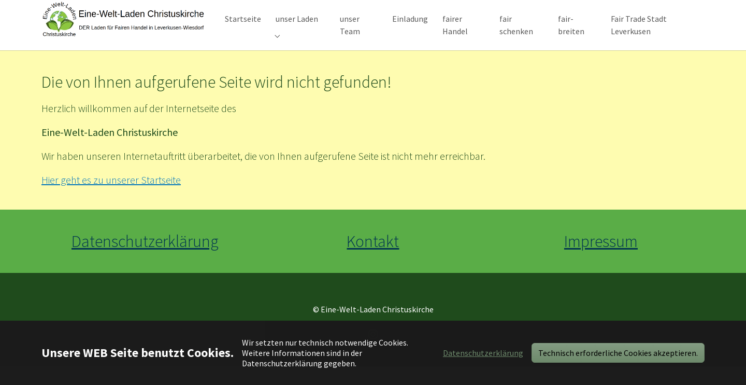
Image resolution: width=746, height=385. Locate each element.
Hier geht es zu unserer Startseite (111, 198)
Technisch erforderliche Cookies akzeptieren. (618, 353)
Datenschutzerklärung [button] (483, 353)
